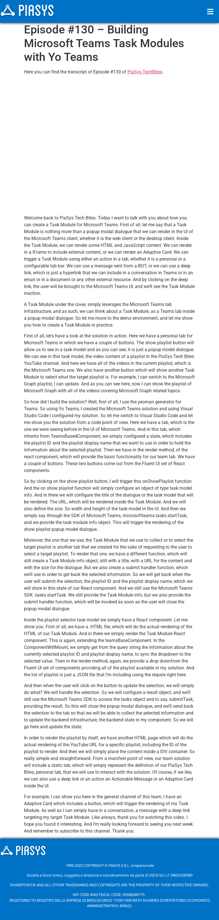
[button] (210, 11)
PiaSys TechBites (144, 72)
